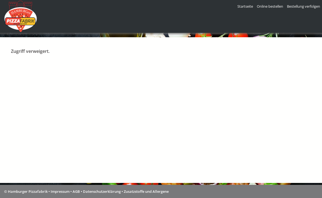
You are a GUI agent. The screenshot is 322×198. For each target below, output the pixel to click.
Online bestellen (270, 6)
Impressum (60, 191)
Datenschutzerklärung (102, 191)
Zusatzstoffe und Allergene (146, 191)
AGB (76, 191)
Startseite (245, 6)
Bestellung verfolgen (303, 6)
